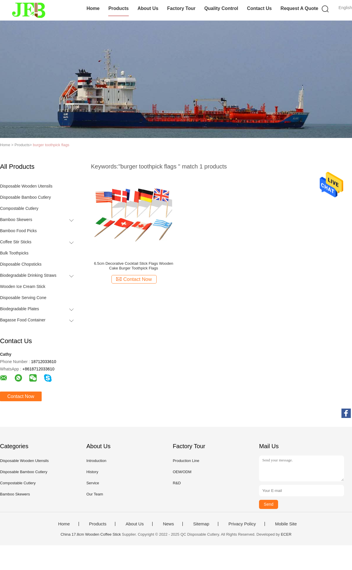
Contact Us (259, 8)
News (168, 524)
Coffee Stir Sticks (15, 242)
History (92, 472)
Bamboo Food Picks (18, 230)
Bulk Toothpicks (14, 253)
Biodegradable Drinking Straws (28, 275)
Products (118, 8)
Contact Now (20, 396)
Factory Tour (181, 8)
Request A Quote (299, 8)
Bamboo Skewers (16, 219)
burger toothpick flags (51, 145)
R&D (177, 483)
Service (92, 483)
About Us (148, 8)
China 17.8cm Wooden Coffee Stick (90, 534)
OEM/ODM (182, 472)
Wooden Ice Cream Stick (22, 286)
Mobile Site (286, 524)
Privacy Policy (242, 524)
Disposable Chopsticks (21, 264)
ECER (286, 534)
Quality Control (221, 8)
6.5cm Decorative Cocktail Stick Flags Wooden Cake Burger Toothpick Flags (133, 265)
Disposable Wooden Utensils (26, 186)
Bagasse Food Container (22, 320)
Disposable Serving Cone (23, 297)
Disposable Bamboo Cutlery (25, 197)
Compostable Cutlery (19, 208)
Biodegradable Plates (19, 308)
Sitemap (201, 524)
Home (93, 8)
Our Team (94, 494)
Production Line (186, 460)
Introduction (96, 460)
